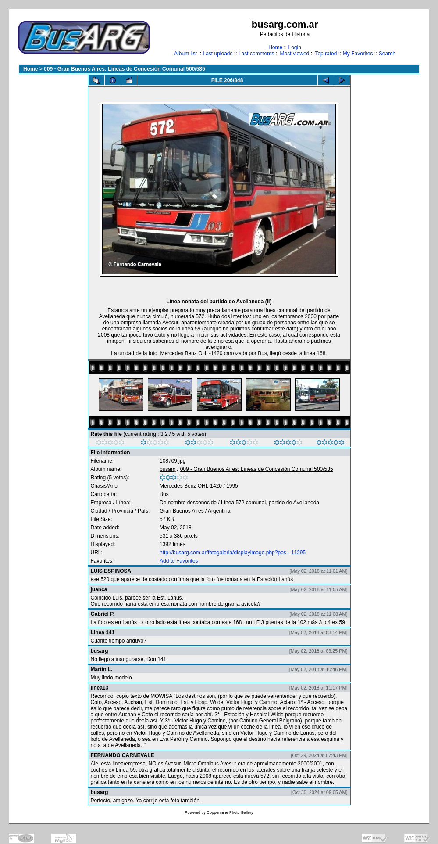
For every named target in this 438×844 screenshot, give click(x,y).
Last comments (256, 53)
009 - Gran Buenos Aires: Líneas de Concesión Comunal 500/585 (124, 69)
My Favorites (358, 53)
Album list (185, 53)
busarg (168, 469)
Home (275, 47)
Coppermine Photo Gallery (230, 812)
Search (387, 53)
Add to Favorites (179, 561)
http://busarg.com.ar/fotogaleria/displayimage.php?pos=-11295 (233, 552)
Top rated (326, 53)
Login (294, 47)
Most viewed (295, 53)
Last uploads (217, 53)
